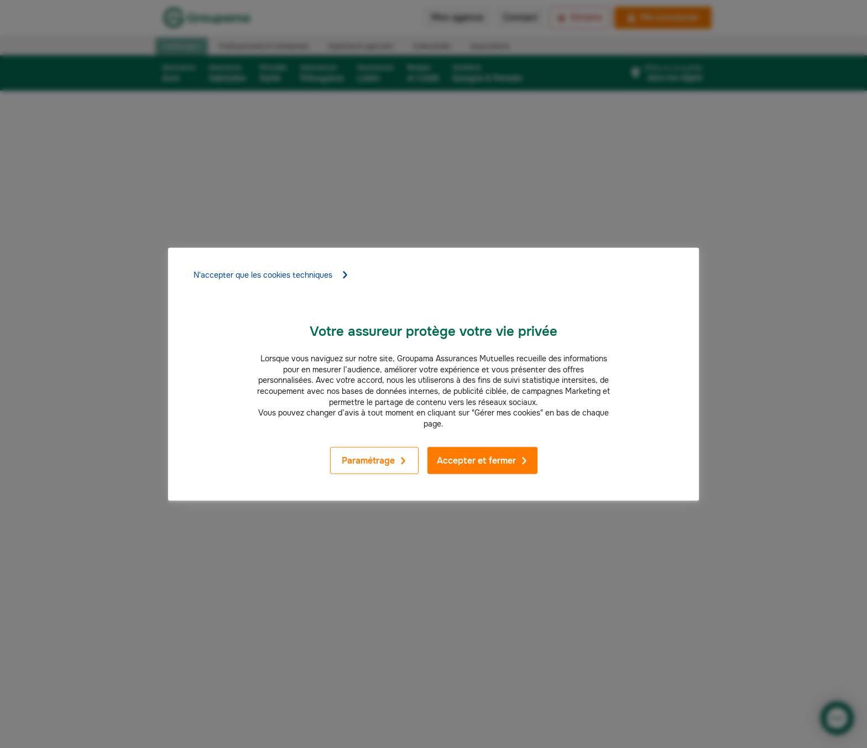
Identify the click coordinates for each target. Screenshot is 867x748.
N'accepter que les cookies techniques (271, 275)
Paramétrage (374, 460)
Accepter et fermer (482, 460)
